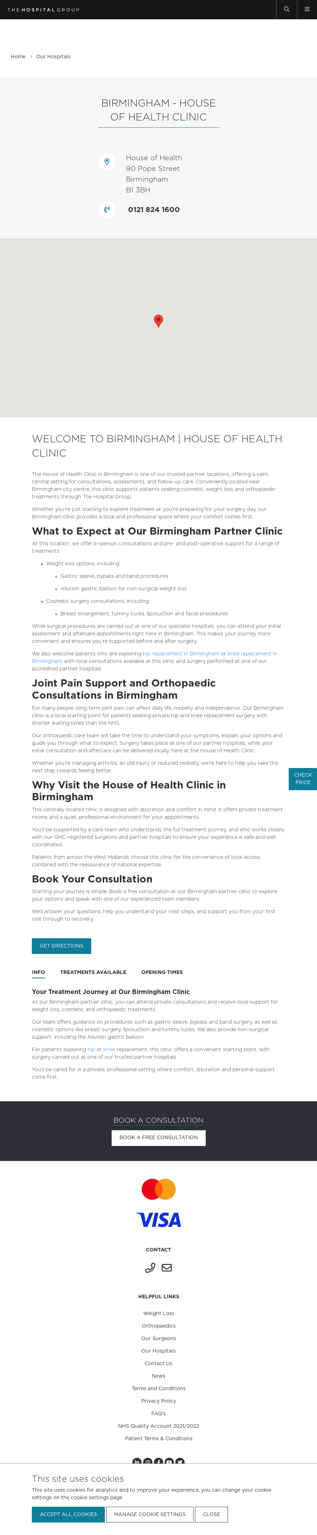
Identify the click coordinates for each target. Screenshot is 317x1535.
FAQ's (158, 1413)
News (158, 1376)
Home (18, 56)
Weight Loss (158, 1313)
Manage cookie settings (150, 1514)
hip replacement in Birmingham (181, 653)
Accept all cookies (68, 1514)
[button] (158, 321)
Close (211, 1514)
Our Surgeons (158, 1338)
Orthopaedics (159, 1326)
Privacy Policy (158, 1401)
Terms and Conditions (159, 1388)
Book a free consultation (159, 1137)
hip (91, 1049)
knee (109, 1049)
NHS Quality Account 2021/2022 (158, 1426)
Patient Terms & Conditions (158, 1438)
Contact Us (158, 1363)
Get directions (61, 946)
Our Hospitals (53, 56)
